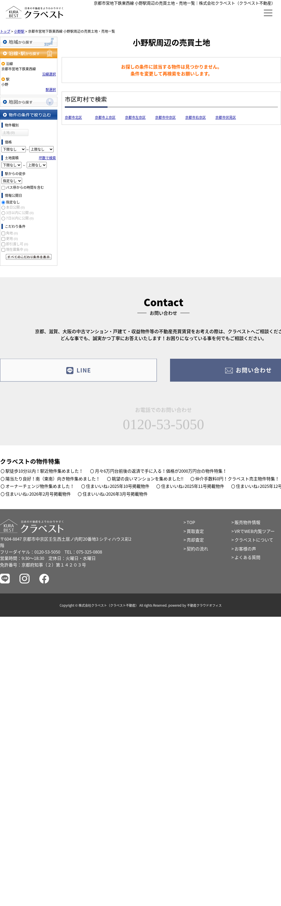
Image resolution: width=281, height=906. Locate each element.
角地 (12, 233)
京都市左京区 (135, 117)
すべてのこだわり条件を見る (29, 257)
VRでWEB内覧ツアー (255, 531)
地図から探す (28, 102)
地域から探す (28, 42)
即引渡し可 (17, 244)
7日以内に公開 (20, 218)
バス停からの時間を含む (25, 187)
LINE (78, 374)
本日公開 (15, 207)
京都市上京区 (105, 117)
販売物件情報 (247, 522)
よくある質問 (247, 557)
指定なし (13, 202)
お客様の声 (245, 549)
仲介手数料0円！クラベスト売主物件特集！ (237, 479)
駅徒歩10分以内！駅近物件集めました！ (44, 471)
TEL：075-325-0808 (83, 552)
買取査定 (195, 531)
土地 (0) (9, 133)
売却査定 (195, 540)
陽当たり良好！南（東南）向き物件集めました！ (52, 479)
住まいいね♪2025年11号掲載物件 (193, 486)
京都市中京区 (165, 117)
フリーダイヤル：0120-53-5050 (30, 552)
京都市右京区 (195, 117)
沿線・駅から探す (28, 53)
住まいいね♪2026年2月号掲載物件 (38, 494)
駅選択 (51, 89)
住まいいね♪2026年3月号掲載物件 (115, 494)
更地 (12, 238)
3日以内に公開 (20, 212)
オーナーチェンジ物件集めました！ (39, 486)
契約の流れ (197, 549)
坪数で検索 (47, 157)
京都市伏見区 (225, 117)
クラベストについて (254, 540)
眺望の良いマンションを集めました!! (148, 479)
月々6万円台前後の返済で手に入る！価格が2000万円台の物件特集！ (161, 471)
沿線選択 (49, 74)
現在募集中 (17, 249)
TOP (191, 522)
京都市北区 (73, 117)
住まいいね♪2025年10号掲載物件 (117, 486)
